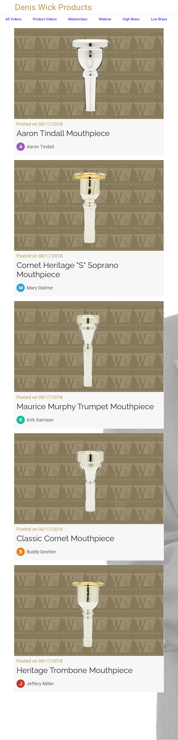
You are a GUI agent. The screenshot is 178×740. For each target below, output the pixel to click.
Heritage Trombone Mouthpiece (74, 670)
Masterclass (77, 19)
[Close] (7, 7)
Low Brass (159, 19)
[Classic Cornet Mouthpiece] (89, 478)
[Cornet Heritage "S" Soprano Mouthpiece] (89, 205)
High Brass (131, 19)
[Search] (170, 7)
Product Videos (45, 19)
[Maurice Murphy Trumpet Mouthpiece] (89, 346)
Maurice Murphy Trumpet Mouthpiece (85, 406)
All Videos (14, 19)
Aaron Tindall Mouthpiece (63, 133)
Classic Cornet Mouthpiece (65, 538)
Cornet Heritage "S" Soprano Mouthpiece (67, 270)
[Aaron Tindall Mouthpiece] (89, 73)
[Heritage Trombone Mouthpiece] (89, 610)
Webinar (105, 19)
